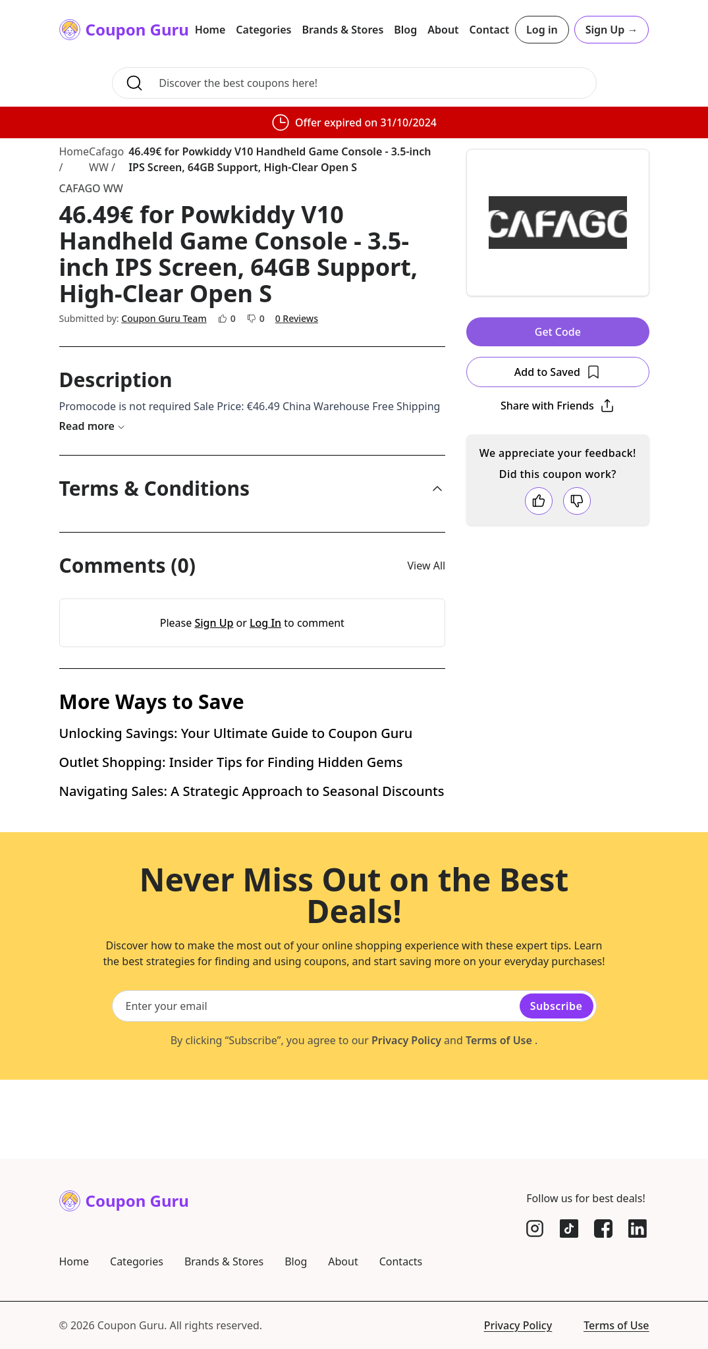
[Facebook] (603, 1228)
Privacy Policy (406, 1119)
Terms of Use (500, 1119)
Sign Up (611, 29)
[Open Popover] (557, 405)
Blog (405, 29)
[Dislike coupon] (577, 501)
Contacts (401, 1261)
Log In (265, 623)
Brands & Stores (342, 29)
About (442, 29)
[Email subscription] (317, 1085)
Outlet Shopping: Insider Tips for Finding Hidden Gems (231, 841)
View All (427, 565)
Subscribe (556, 1085)
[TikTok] (569, 1228)
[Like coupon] (539, 501)
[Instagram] (535, 1228)
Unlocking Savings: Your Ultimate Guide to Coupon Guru (236, 812)
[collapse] (437, 488)
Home (210, 29)
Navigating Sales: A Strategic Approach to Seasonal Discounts (252, 870)
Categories (263, 29)
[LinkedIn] (637, 1228)
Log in (542, 29)
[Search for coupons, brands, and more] (373, 82)
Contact (490, 29)
